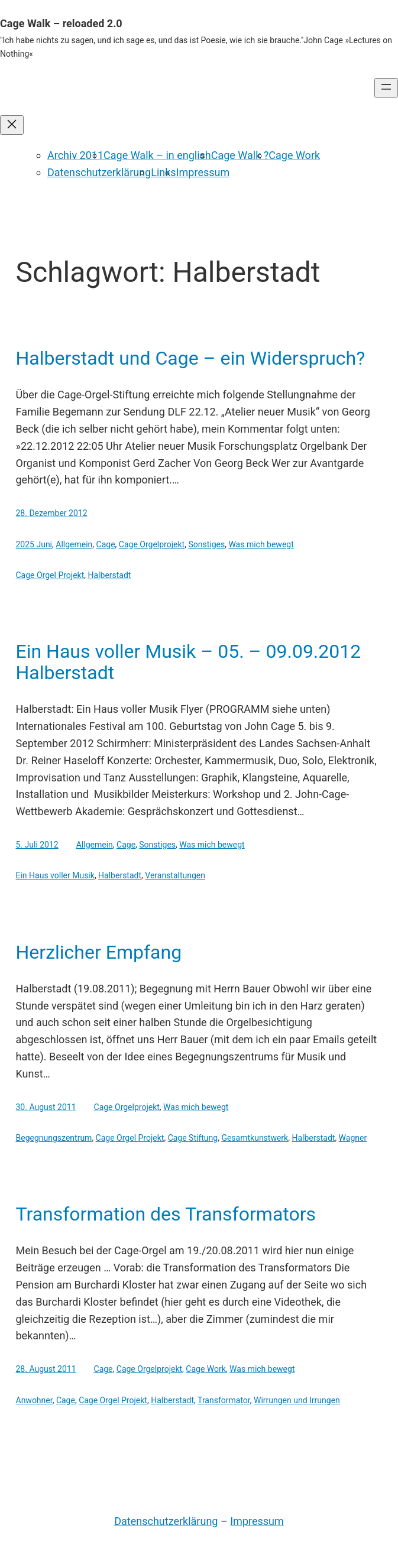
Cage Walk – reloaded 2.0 (61, 23)
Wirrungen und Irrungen (297, 1400)
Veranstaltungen (175, 875)
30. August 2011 (46, 1107)
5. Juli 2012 (37, 844)
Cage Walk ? (240, 155)
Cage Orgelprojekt (152, 544)
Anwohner (34, 1400)
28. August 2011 (46, 1369)
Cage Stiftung (193, 1138)
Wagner (353, 1138)
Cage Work (294, 155)
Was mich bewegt (260, 544)
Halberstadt (109, 575)
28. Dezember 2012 (52, 513)
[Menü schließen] (12, 125)
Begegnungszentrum (54, 1138)
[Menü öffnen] (386, 88)
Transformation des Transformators (166, 1214)
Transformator (224, 1400)
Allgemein (74, 544)
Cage (105, 544)
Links (163, 172)
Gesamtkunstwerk (254, 1138)
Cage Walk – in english (157, 155)
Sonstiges (206, 544)
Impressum (203, 172)
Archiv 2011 (75, 155)
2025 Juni (34, 544)
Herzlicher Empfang (99, 952)
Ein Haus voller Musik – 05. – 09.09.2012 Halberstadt (188, 662)
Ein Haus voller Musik (55, 875)
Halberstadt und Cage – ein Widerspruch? (190, 358)
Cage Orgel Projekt (50, 575)
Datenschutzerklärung (99, 172)
